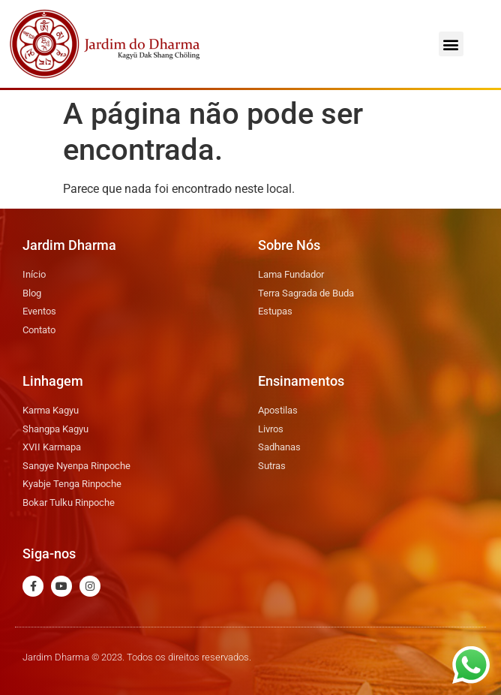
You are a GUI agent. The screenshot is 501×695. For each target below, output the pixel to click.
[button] (451, 44)
